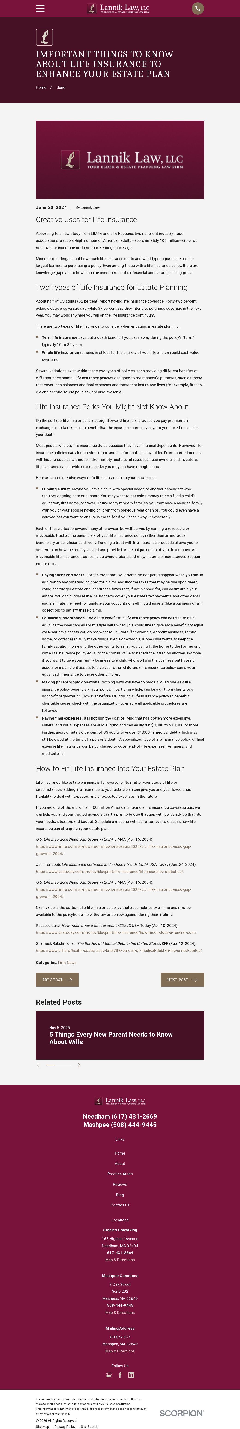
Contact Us (120, 1205)
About (120, 1163)
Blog (120, 1194)
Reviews (120, 1184)
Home (120, 1153)
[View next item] (81, 1065)
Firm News (67, 962)
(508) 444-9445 (120, 1125)
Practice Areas (120, 1174)
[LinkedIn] (131, 1375)
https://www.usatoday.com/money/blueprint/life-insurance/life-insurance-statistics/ (109, 871)
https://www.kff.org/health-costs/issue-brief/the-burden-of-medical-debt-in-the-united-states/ (119, 950)
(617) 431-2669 (120, 1117)
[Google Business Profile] (109, 1375)
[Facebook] (120, 1375)
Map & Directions (120, 1260)
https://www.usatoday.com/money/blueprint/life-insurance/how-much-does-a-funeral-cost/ (116, 932)
